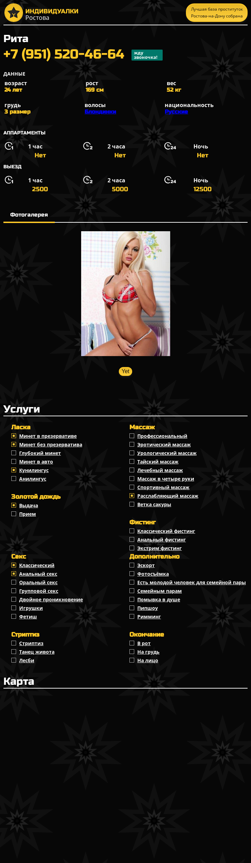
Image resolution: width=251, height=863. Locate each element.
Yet (125, 371)
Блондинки (100, 111)
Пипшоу (147, 608)
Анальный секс (38, 574)
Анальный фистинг (161, 539)
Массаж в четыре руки (165, 478)
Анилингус (32, 478)
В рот (144, 643)
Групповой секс (38, 591)
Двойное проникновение (51, 599)
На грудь (148, 652)
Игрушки (31, 608)
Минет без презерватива (50, 444)
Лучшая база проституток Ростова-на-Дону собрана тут (217, 14)
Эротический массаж (164, 444)
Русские (176, 111)
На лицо (147, 660)
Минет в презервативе (48, 436)
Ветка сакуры (154, 504)
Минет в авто (36, 461)
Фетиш (28, 616)
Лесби (26, 660)
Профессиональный (162, 436)
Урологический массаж (167, 453)
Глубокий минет (40, 453)
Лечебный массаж (160, 470)
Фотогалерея (29, 214)
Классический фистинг (166, 531)
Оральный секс (38, 582)
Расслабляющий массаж (167, 496)
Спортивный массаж (163, 487)
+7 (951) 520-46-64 (83, 55)
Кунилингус (34, 470)
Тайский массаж (157, 461)
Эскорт (146, 565)
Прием (27, 514)
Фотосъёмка (153, 574)
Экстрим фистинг (159, 548)
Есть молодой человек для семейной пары (191, 582)
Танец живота (36, 652)
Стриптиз (31, 643)
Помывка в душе (158, 599)
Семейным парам (159, 591)
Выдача (28, 505)
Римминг (149, 616)
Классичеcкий (36, 565)
